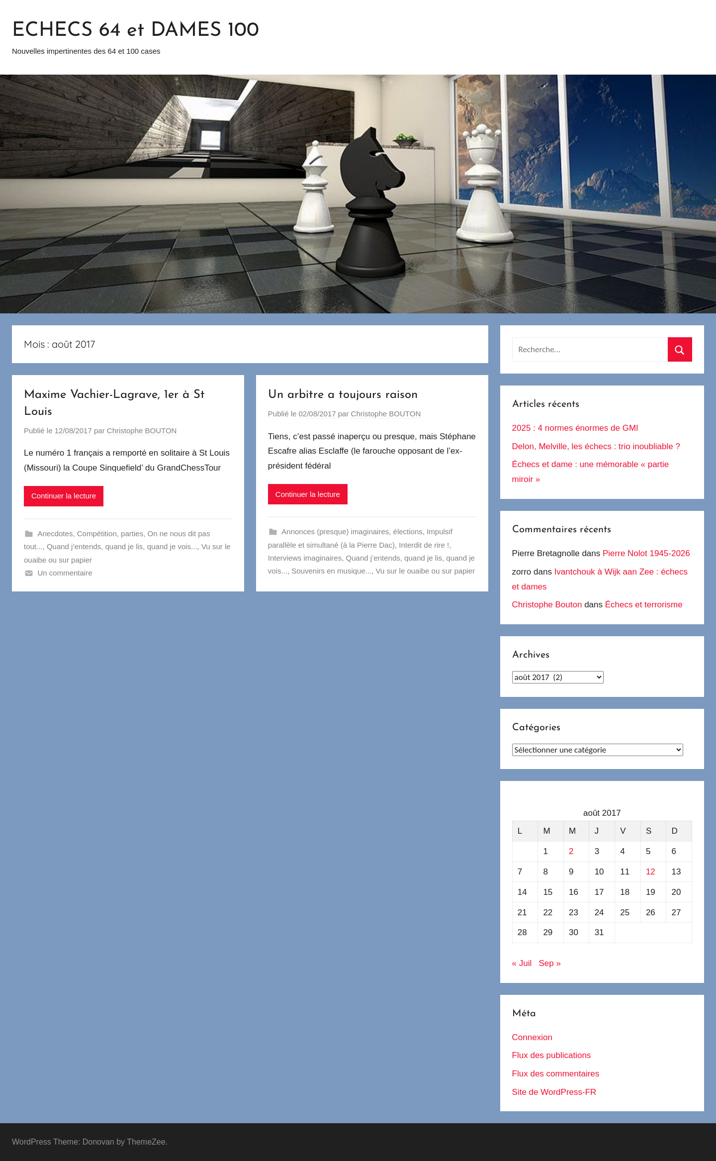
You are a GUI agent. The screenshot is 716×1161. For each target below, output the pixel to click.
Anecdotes (55, 533)
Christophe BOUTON (142, 430)
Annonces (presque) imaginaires (335, 531)
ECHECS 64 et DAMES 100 (135, 31)
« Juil (522, 963)
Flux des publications (551, 1055)
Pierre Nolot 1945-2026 (646, 553)
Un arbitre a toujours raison (343, 395)
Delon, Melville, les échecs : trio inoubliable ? (596, 446)
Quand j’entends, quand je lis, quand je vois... (122, 546)
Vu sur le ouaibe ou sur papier (425, 571)
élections (408, 531)
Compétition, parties (110, 533)
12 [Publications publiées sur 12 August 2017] (650, 871)
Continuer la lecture (63, 495)
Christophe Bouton (547, 604)
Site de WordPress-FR (554, 1092)
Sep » (549, 963)
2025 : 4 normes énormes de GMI (575, 428)
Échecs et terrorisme (644, 604)
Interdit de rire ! (424, 545)
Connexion (532, 1037)
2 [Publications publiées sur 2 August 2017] (571, 851)
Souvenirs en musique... (331, 571)
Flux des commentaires (556, 1073)
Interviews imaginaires (305, 558)
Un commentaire (65, 573)
